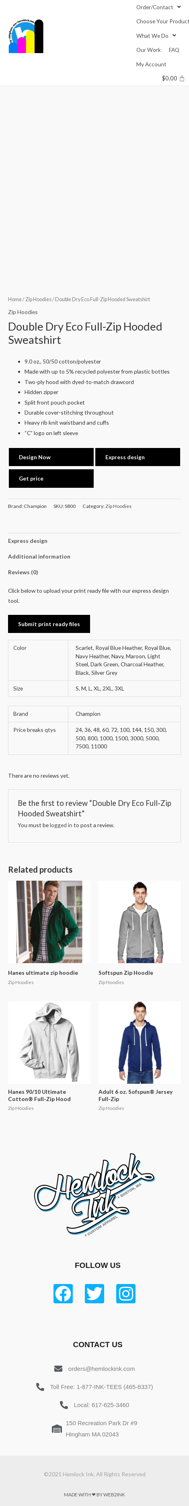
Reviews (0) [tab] (23, 572)
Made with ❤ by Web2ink (94, 1495)
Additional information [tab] (39, 556)
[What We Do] (157, 36)
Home (15, 299)
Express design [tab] (27, 540)
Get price (31, 478)
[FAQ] (174, 50)
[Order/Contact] (159, 7)
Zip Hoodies (38, 299)
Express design (125, 457)
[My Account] (151, 64)
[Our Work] (148, 50)
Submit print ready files (49, 623)
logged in (61, 825)
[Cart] (173, 78)
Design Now (35, 457)
